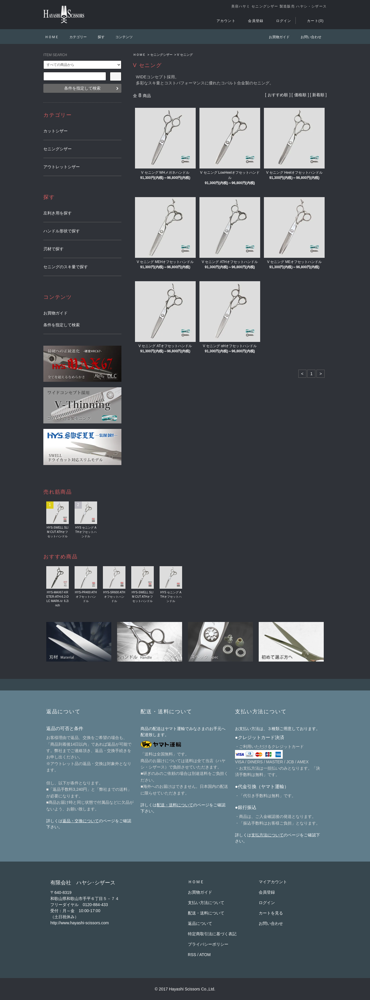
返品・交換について (80, 820)
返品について (200, 923)
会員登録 (252, 21)
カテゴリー (74, 37)
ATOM (205, 954)
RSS (192, 954)
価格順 (300, 94)
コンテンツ (120, 37)
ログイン (280, 21)
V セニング (185, 54)
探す (98, 37)
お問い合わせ (307, 37)
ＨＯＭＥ (52, 37)
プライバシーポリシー (208, 944)
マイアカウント (273, 881)
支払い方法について (206, 902)
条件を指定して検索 (82, 88)
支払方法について (267, 835)
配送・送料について (175, 805)
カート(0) (312, 21)
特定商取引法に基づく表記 (212, 934)
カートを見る (271, 913)
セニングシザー (161, 54)
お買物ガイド (276, 37)
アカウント (223, 21)
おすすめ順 (278, 94)
